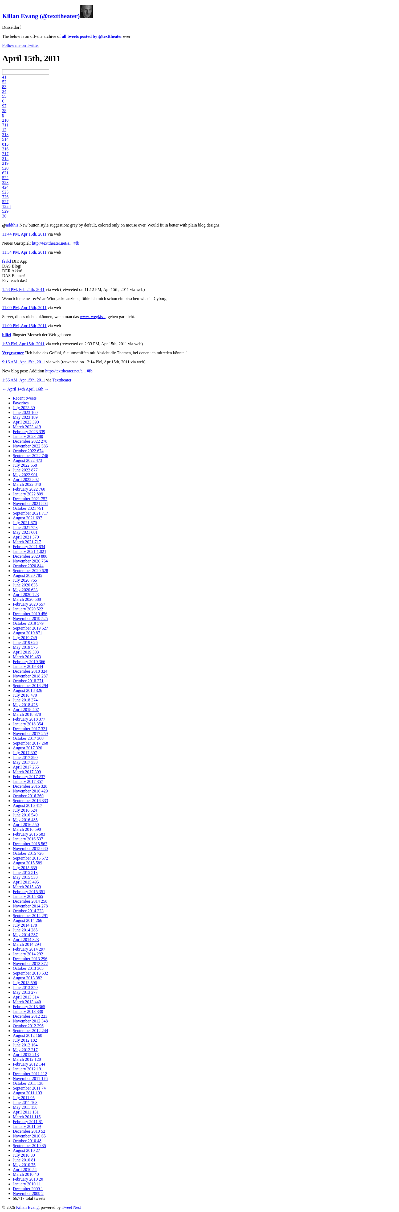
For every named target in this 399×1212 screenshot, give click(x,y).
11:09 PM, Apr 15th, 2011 (24, 307)
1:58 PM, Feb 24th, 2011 (23, 289)
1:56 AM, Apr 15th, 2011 (23, 380)
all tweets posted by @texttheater (92, 36)
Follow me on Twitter (20, 45)
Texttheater (61, 380)
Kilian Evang (27, 1207)
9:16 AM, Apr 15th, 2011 (23, 362)
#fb (76, 243)
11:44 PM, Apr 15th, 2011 (24, 234)
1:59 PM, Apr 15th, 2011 (23, 344)
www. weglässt (93, 316)
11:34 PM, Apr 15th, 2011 (24, 252)
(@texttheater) (47, 16)
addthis (12, 225)
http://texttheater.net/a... (52, 243)
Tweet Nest (71, 1207)
